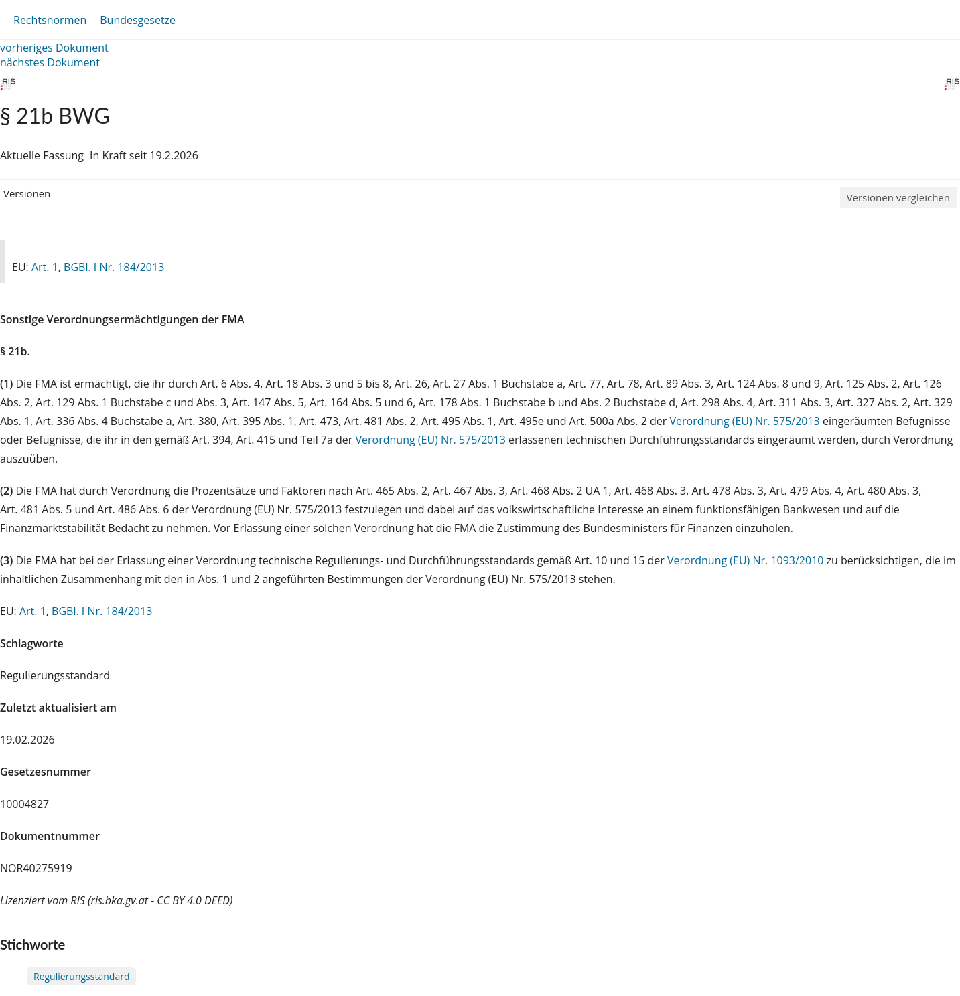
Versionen (26, 193)
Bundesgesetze (138, 20)
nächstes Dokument (50, 62)
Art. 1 (44, 267)
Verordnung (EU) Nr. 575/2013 (745, 421)
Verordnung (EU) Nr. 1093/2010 (747, 560)
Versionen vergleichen (898, 197)
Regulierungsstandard (81, 976)
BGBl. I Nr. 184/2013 (114, 267)
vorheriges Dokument (54, 47)
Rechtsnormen (49, 20)
